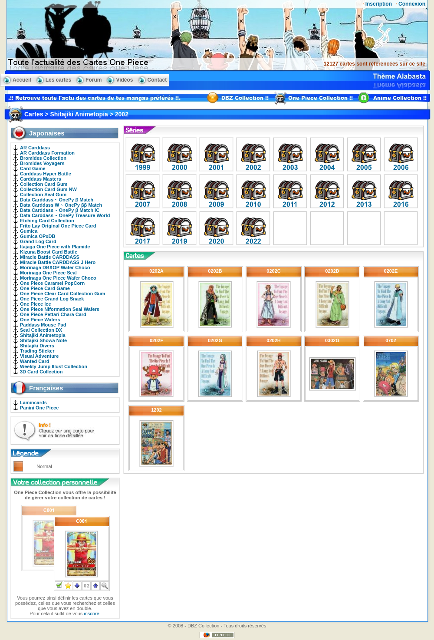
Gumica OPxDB (37, 236)
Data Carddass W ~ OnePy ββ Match (61, 205)
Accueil (22, 80)
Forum (93, 80)
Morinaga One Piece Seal (48, 272)
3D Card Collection (41, 371)
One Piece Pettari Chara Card (53, 314)
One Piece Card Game (45, 288)
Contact (157, 80)
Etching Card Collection (47, 220)
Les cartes (58, 80)
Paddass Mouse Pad (43, 324)
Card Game (33, 168)
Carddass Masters (40, 178)
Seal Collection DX (41, 330)
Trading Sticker (37, 350)
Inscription (378, 4)
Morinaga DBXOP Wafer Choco (55, 267)
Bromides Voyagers (42, 163)
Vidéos (124, 80)
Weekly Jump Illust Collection (53, 366)
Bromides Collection (43, 158)
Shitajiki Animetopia (43, 335)
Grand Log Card (38, 241)
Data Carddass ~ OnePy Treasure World (65, 215)
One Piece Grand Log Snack (52, 298)
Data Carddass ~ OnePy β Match (56, 199)
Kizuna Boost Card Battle (48, 251)
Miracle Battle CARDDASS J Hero (57, 262)
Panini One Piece (39, 407)
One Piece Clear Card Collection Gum (62, 293)
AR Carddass (35, 147)
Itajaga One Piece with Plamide (55, 246)
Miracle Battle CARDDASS (49, 257)
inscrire (91, 613)
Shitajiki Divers (37, 345)
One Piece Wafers (40, 319)
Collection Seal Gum (43, 194)
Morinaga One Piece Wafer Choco (58, 277)
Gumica (28, 231)
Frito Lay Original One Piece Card (58, 225)
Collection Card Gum (43, 184)
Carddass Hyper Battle (45, 173)
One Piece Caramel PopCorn (52, 283)
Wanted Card (34, 361)
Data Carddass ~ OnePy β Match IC (59, 210)
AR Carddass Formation (47, 152)
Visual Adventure (39, 356)
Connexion (411, 4)
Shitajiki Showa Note (43, 340)
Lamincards (33, 402)
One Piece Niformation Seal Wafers (59, 309)
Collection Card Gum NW (48, 189)
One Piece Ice (35, 304)
